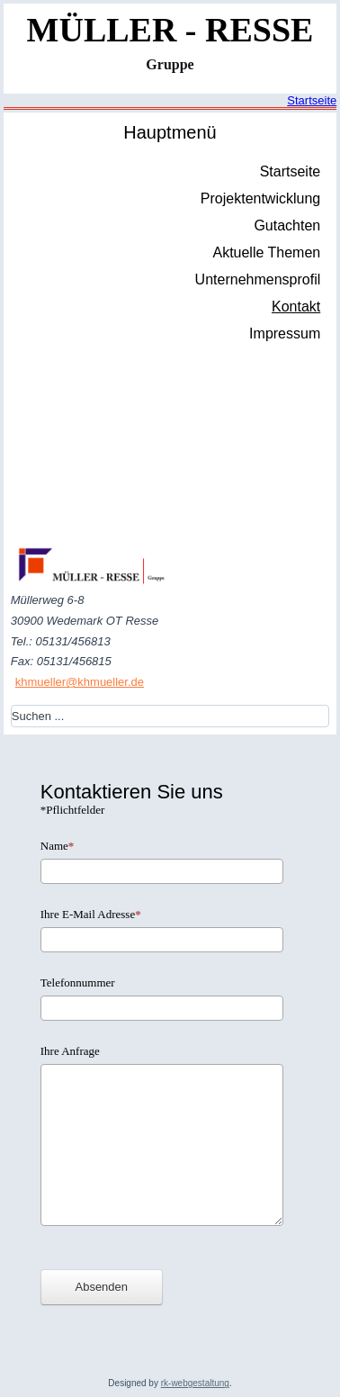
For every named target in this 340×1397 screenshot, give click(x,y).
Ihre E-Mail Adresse (90, 914)
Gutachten (287, 225)
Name (57, 845)
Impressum (284, 333)
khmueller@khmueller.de (79, 682)
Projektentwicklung (260, 198)
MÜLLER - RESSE (170, 30)
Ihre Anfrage (70, 1051)
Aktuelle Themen (266, 252)
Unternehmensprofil (258, 279)
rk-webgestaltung (195, 1383)
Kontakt (296, 306)
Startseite (311, 100)
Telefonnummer (77, 982)
